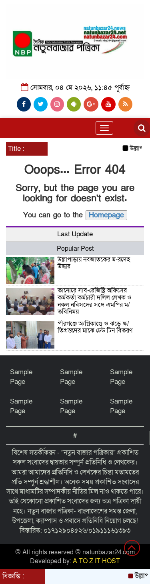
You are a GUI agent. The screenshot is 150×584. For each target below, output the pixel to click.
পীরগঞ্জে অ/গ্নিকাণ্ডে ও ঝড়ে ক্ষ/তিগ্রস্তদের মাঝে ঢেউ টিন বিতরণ (95, 327)
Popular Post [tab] (75, 248)
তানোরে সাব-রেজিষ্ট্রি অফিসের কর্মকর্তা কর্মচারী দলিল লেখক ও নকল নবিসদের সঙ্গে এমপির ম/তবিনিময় (95, 301)
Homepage (106, 215)
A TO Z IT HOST (96, 561)
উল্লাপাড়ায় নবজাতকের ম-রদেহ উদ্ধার (94, 263)
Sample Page (21, 376)
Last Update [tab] (75, 234)
